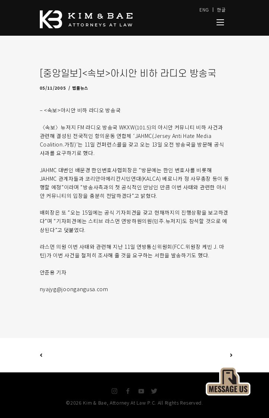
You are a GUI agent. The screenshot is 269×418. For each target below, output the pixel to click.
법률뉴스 (80, 88)
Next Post (183, 355)
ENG (204, 9)
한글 (221, 9)
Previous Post (41, 355)
